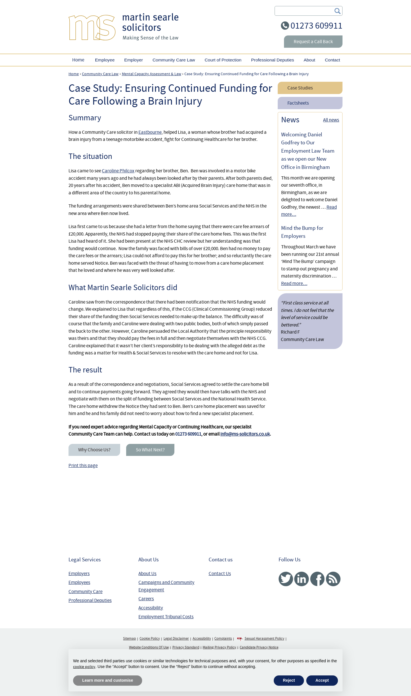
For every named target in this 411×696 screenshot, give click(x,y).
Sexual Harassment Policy (264, 638)
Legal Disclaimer (176, 638)
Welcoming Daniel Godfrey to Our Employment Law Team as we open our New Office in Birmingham (308, 151)
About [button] (309, 59)
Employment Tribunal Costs (166, 617)
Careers (146, 599)
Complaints (223, 638)
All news (331, 120)
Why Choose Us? (94, 450)
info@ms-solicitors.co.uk (245, 434)
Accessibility (150, 608)
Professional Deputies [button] (272, 59)
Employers (79, 574)
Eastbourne (150, 132)
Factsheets (298, 103)
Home (78, 60)
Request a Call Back (313, 42)
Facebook (317, 579)
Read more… (294, 283)
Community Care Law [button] (173, 59)
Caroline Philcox (118, 171)
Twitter (286, 579)
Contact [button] (332, 59)
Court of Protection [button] (223, 59)
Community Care (85, 592)
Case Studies (300, 88)
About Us (147, 574)
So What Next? (150, 450)
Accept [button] (322, 680)
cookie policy (84, 666)
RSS (333, 579)
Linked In (301, 579)
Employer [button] (133, 59)
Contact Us (220, 574)
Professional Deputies (90, 600)
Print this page (83, 465)
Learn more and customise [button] (107, 680)
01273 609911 (316, 25)
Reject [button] (289, 680)
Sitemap (129, 638)
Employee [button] (105, 59)
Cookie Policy (150, 638)
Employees (79, 582)
